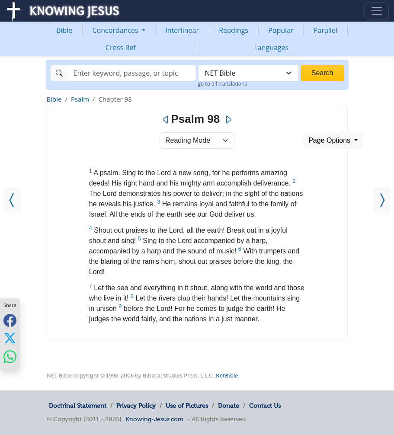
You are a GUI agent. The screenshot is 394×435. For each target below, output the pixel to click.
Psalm (80, 99)
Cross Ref (121, 47)
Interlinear (182, 30)
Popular (280, 30)
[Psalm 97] (12, 200)
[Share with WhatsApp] (9, 356)
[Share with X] (10, 338)
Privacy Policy (136, 405)
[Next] (228, 120)
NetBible (226, 375)
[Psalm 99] (382, 200)
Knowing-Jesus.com (154, 419)
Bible (64, 30)
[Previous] (165, 120)
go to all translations (222, 83)
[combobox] (248, 73)
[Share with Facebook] (9, 320)
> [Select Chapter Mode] (197, 140)
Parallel (325, 30)
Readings (233, 30)
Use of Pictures (187, 405)
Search (322, 73)
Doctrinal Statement (77, 405)
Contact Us (265, 405)
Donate (228, 405)
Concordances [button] (116, 30)
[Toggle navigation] (377, 10)
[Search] (132, 73)
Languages (271, 47)
